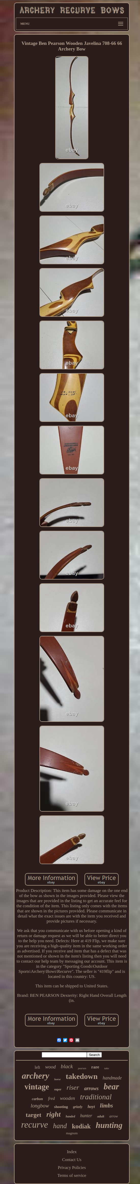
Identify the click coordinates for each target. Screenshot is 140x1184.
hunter (86, 1115)
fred (51, 1098)
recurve (34, 1125)
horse (57, 1079)
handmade (112, 1077)
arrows (91, 1088)
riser (72, 1087)
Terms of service (71, 1175)
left (37, 1067)
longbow (40, 1106)
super (58, 1089)
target (33, 1115)
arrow (113, 1116)
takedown (81, 1076)
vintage (36, 1086)
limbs (106, 1105)
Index (72, 1151)
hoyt (91, 1106)
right (53, 1114)
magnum (72, 1133)
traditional (96, 1097)
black (67, 1066)
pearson (82, 1068)
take (106, 1068)
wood (50, 1066)
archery (35, 1075)
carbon (37, 1099)
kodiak (81, 1126)
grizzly (77, 1107)
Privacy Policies (72, 1167)
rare (95, 1067)
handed (70, 1116)
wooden (67, 1098)
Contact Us (71, 1159)
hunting (109, 1125)
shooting (61, 1107)
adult (100, 1116)
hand (60, 1126)
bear (111, 1086)
